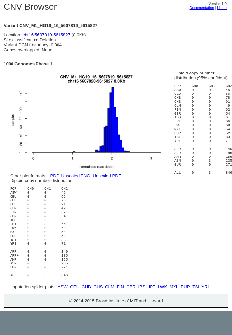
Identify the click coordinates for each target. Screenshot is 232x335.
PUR (185, 310)
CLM (109, 310)
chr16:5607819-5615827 (46, 34)
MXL (174, 310)
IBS (141, 310)
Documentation (202, 8)
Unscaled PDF (107, 175)
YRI (205, 310)
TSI (195, 310)
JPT (151, 310)
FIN (120, 310)
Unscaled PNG (75, 175)
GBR (131, 310)
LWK (162, 310)
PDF (54, 175)
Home (222, 8)
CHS (98, 310)
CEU (74, 310)
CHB (86, 310)
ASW (62, 310)
